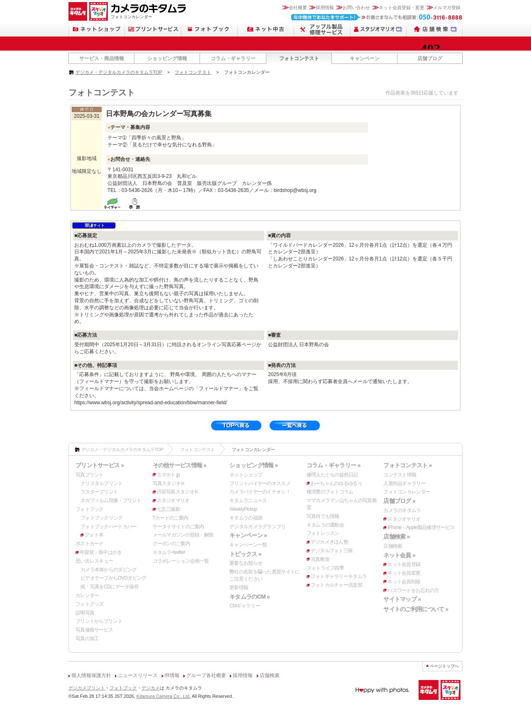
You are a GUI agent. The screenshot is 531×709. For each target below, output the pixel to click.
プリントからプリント (99, 621)
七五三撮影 (168, 509)
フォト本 (94, 535)
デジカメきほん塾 (329, 542)
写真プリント (90, 475)
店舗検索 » (396, 536)
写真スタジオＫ (169, 483)
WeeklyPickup (243, 509)
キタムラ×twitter (169, 552)
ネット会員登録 (403, 564)
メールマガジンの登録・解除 (183, 535)
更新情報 (238, 587)
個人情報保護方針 (91, 675)
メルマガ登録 (446, 7)
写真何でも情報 (323, 516)
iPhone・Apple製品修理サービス (421, 527)
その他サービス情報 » (180, 465)
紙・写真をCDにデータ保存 (109, 587)
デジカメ (150, 687)
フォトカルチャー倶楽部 (336, 585)
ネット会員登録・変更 (401, 7)
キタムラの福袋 (245, 518)
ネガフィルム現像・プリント (110, 500)
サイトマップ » (402, 599)
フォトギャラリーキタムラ (339, 576)
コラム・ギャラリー (233, 58)
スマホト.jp (168, 475)
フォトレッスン (323, 533)
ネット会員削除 (403, 582)
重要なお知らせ (245, 563)
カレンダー (87, 595)
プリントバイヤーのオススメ (259, 483)
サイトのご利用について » (415, 609)
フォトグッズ (90, 604)
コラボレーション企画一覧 (181, 561)
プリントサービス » (100, 465)
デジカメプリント (86, 687)
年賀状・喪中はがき (101, 552)
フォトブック (90, 509)
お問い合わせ (356, 7)
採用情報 (325, 7)
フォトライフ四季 (325, 568)
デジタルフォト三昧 (332, 551)
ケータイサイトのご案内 (178, 526)
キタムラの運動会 (325, 525)
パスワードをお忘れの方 (413, 590)
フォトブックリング (101, 518)
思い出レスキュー (94, 561)
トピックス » (245, 554)
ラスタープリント (99, 492)
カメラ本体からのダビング (108, 570)
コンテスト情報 (399, 475)
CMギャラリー (244, 606)
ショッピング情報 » (253, 465)
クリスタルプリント (101, 483)
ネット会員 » (399, 555)
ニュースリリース (138, 675)
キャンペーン (365, 58)
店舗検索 (392, 546)
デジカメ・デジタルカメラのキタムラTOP (119, 72)
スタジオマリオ (173, 500)
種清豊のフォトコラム (330, 492)
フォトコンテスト (299, 58)
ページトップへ (444, 666)
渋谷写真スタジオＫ (178, 492)
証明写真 (85, 613)
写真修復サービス (94, 630)
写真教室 (320, 559)
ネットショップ (245, 475)
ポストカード (90, 543)
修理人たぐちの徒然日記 (332, 475)
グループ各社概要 (206, 675)
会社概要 (298, 7)
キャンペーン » (248, 535)
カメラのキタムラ (402, 510)
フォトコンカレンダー (406, 492)
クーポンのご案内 (171, 543)
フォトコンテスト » (407, 465)
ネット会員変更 (403, 573)
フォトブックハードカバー (108, 526)
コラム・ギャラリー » (333, 465)
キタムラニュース (248, 500)
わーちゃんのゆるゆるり (336, 483)
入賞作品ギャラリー (404, 483)
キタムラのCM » (249, 596)
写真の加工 (87, 638)
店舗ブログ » (399, 501)
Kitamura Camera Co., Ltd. (163, 696)
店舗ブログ (429, 58)
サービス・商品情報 (101, 58)
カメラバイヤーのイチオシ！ (259, 492)
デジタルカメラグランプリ (257, 526)
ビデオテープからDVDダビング (113, 578)
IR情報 (172, 675)
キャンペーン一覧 (248, 545)
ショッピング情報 (167, 58)
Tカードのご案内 (170, 518)
